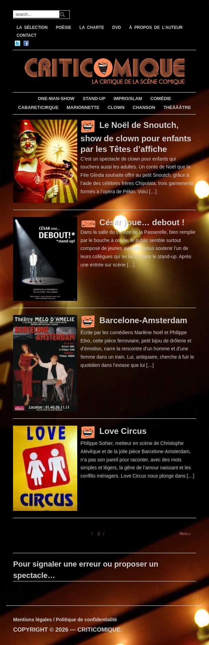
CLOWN (116, 107)
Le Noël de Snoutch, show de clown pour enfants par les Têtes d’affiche (136, 137)
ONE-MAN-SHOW (56, 98)
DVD (116, 27)
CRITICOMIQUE (99, 629)
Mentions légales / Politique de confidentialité (65, 619)
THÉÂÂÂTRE (177, 107)
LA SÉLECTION (32, 27)
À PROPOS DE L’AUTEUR (156, 27)
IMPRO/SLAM (128, 98)
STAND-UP (94, 98)
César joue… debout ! (142, 222)
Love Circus (123, 431)
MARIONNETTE (83, 107)
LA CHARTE (91, 27)
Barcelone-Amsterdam (143, 320)
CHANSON (144, 107)
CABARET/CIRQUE (38, 107)
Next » (184, 533)
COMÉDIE (160, 98)
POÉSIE (63, 27)
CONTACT (26, 35)
